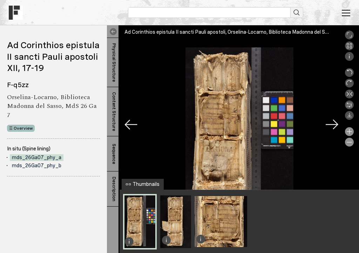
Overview (23, 128)
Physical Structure (113, 62)
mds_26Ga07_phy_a (36, 157)
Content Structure (113, 111)
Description (113, 189)
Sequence (113, 154)
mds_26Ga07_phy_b (36, 165)
